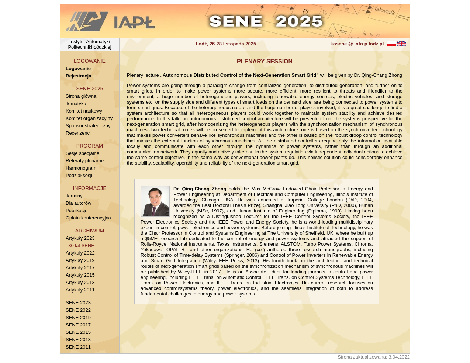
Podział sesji (79, 175)
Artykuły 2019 (80, 260)
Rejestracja (78, 76)
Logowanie (78, 68)
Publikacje (76, 210)
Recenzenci (78, 133)
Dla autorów (78, 203)
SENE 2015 (78, 332)
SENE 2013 (78, 339)
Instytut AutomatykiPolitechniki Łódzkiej (89, 44)
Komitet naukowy (84, 111)
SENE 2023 (78, 302)
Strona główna (81, 96)
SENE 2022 (78, 310)
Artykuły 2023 (80, 238)
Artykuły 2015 (80, 275)
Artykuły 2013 (80, 282)
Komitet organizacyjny (89, 118)
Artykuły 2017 (80, 267)
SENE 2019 (78, 317)
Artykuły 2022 (80, 253)
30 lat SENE (80, 245)
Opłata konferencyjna (88, 218)
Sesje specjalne (82, 153)
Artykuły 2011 (80, 290)
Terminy (74, 195)
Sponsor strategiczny (88, 125)
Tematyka (76, 103)
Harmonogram (81, 168)
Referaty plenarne (85, 160)
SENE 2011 (78, 347)
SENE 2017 (78, 325)
